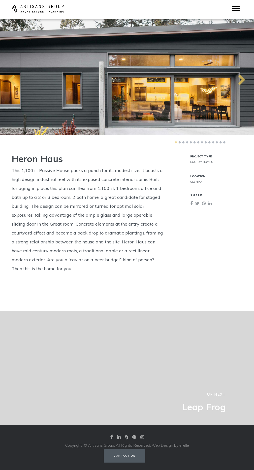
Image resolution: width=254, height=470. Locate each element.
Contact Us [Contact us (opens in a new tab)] (125, 455)
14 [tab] (224, 142)
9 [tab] (205, 142)
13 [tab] (220, 142)
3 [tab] (183, 142)
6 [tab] (194, 142)
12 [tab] (216, 142)
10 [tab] (209, 142)
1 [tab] (175, 142)
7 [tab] (198, 142)
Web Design (162, 445)
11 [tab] (213, 142)
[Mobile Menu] (236, 8)
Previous (2, 77)
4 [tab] (187, 142)
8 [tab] (201, 142)
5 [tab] (190, 142)
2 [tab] (179, 142)
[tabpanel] (127, 77)
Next (232, 77)
